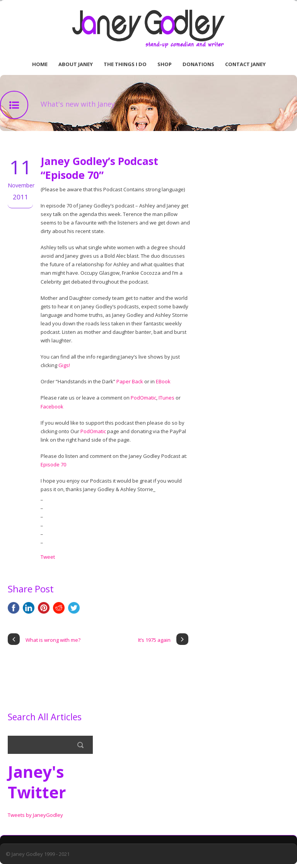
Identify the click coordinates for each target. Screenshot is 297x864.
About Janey (75, 64)
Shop (164, 64)
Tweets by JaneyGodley (35, 814)
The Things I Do (125, 64)
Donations (198, 64)
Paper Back (129, 381)
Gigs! (64, 365)
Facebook (52, 406)
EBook (163, 381)
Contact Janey (245, 64)
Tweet (48, 556)
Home (40, 64)
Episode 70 (53, 464)
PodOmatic (143, 397)
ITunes (166, 397)
